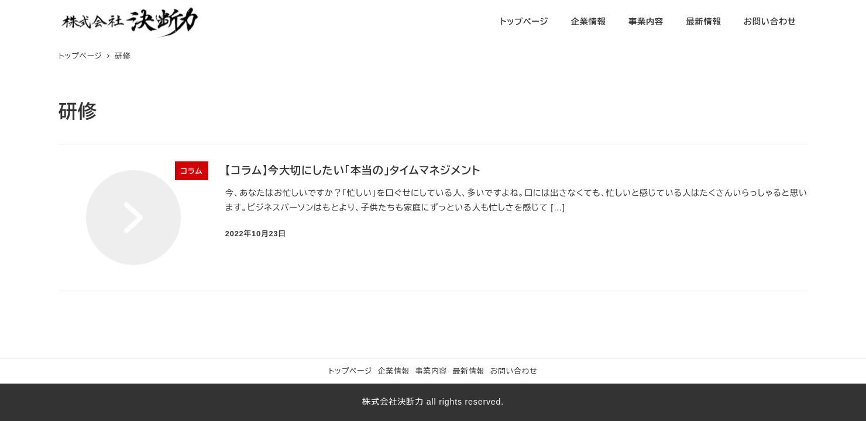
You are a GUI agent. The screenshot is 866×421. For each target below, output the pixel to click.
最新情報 (468, 371)
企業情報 (394, 371)
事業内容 (431, 371)
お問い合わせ (514, 371)
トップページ (350, 371)
